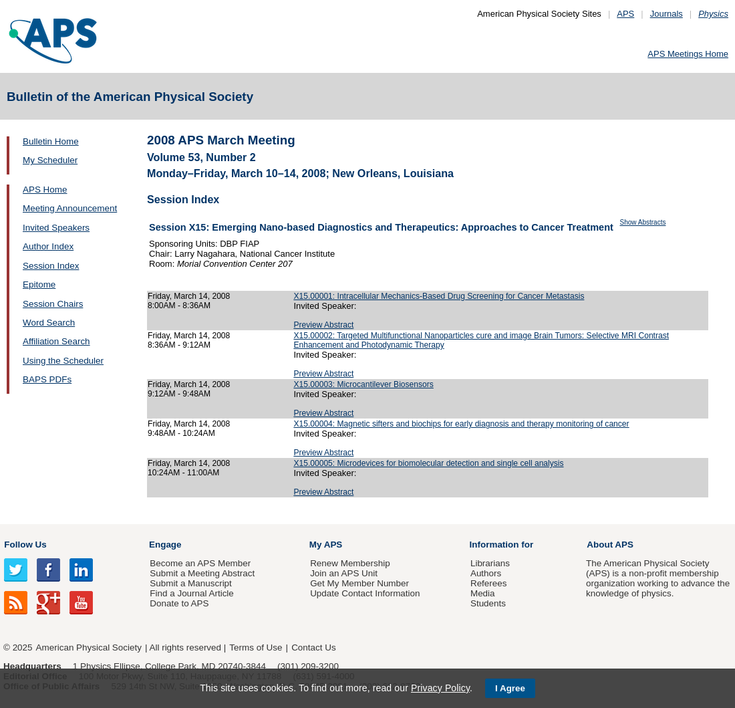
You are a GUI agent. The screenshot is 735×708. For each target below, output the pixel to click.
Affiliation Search (56, 341)
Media (482, 593)
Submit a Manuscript (190, 583)
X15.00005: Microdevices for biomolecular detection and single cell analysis (428, 463)
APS (625, 14)
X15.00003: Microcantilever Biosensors (363, 384)
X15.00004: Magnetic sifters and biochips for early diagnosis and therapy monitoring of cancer (461, 424)
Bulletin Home (51, 141)
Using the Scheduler (63, 361)
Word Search (49, 323)
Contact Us (313, 647)
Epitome (39, 284)
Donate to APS (179, 603)
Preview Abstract (323, 325)
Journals (666, 14)
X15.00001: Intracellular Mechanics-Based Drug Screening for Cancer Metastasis (438, 296)
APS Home (45, 190)
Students (488, 603)
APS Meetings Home (687, 54)
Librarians (490, 563)
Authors (485, 573)
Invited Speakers (56, 228)
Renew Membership (350, 563)
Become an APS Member (200, 563)
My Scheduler (50, 160)
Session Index (51, 266)
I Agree (510, 688)
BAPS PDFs (47, 379)
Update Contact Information (365, 593)
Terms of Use (255, 647)
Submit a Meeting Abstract (202, 573)
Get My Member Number (359, 583)
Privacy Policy (440, 688)
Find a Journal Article (191, 593)
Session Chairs (53, 304)
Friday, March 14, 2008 (189, 296)
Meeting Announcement (70, 208)
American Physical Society (89, 647)
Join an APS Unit (344, 573)
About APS (610, 545)
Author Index (48, 246)
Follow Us (25, 545)
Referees (488, 583)
